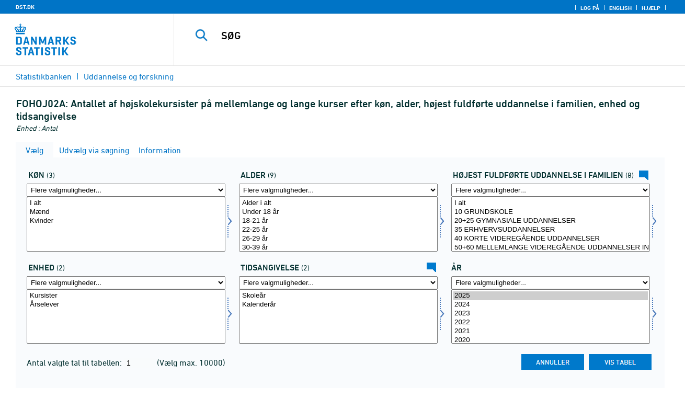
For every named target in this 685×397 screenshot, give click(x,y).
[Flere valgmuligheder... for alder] (338, 190)
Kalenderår (338, 304)
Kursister (126, 295)
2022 (550, 322)
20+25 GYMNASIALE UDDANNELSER (550, 221)
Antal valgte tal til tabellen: (75, 362)
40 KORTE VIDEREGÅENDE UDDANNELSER (550, 238)
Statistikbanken (44, 76)
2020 (550, 340)
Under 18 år (338, 212)
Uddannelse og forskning (129, 76)
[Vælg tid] (550, 316)
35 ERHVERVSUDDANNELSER (550, 229)
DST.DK (25, 6)
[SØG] (418, 35)
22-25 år (338, 229)
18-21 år (338, 221)
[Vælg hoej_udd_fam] (550, 224)
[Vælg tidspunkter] (338, 316)
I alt (126, 203)
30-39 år (338, 247)
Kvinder (126, 221)
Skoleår (338, 295)
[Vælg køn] (126, 224)
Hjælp (651, 8)
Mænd (126, 212)
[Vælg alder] (338, 224)
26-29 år (338, 238)
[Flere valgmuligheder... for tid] (550, 282)
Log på (589, 8)
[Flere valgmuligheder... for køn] (126, 190)
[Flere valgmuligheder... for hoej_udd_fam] (550, 190)
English (620, 8)
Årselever (126, 304)
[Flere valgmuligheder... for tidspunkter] (338, 282)
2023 (550, 313)
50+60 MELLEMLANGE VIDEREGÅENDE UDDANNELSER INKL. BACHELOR (550, 247)
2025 (550, 295)
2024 (550, 304)
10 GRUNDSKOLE (550, 212)
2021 (550, 331)
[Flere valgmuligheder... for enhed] (126, 282)
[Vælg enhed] (126, 316)
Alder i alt (338, 203)
